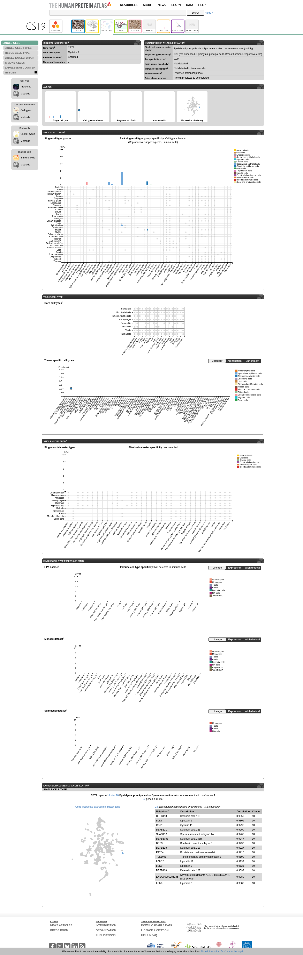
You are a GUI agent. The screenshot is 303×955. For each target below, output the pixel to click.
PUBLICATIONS (106, 935)
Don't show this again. (233, 951)
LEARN (176, 5)
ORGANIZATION (106, 930)
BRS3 (159, 843)
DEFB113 (161, 816)
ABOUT (148, 5)
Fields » (208, 12)
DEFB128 (161, 870)
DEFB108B (162, 838)
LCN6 (159, 820)
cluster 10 (113, 795)
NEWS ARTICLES (61, 925)
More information (210, 951)
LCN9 (159, 865)
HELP (202, 5)
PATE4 (160, 852)
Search (195, 12)
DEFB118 (161, 847)
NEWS (162, 5)
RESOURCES (129, 5)
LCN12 (160, 861)
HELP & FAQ (149, 935)
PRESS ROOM (59, 930)
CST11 (160, 825)
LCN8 (159, 883)
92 (144, 799)
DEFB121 (161, 829)
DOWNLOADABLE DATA (156, 925)
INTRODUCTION (106, 925)
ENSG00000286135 (167, 876)
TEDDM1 (161, 856)
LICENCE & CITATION (154, 930)
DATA (189, 5)
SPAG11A (161, 834)
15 (156, 806)
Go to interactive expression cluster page (97, 806)
